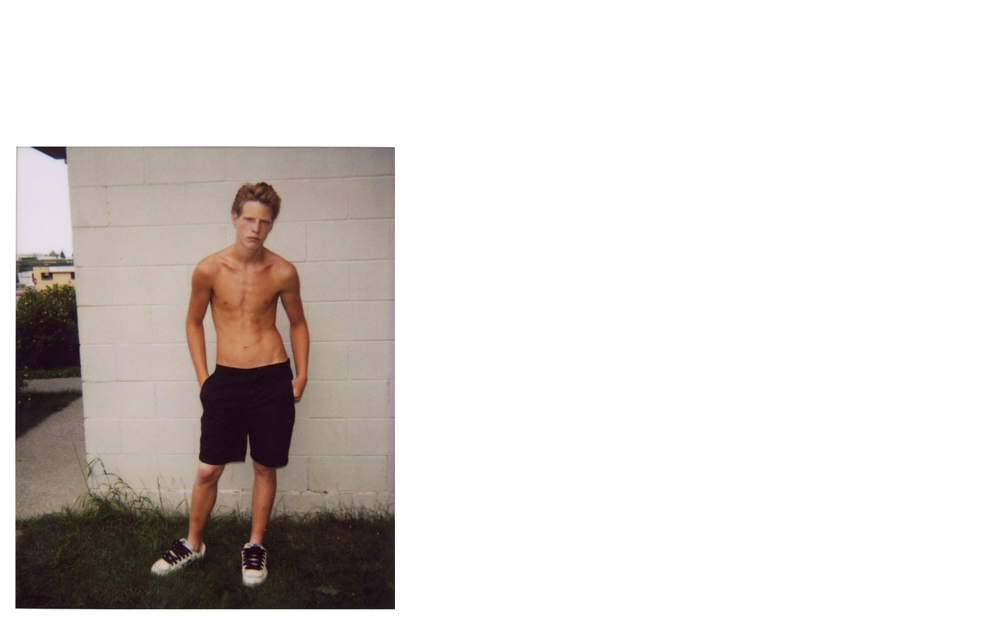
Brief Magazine (497, 73)
